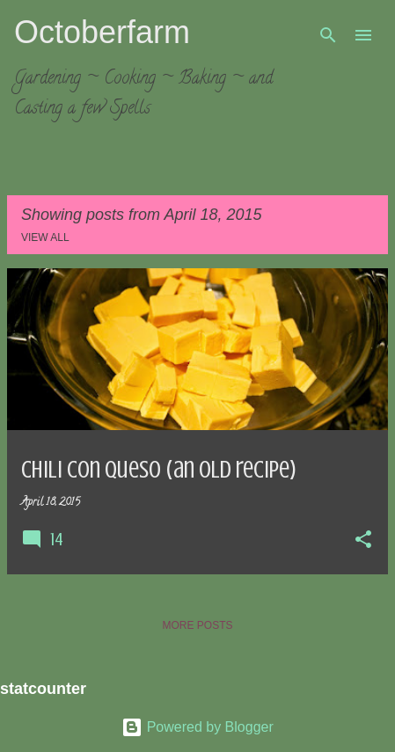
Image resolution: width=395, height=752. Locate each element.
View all (45, 237)
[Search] (328, 35)
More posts (197, 625)
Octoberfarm (102, 32)
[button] (363, 541)
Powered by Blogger (197, 726)
